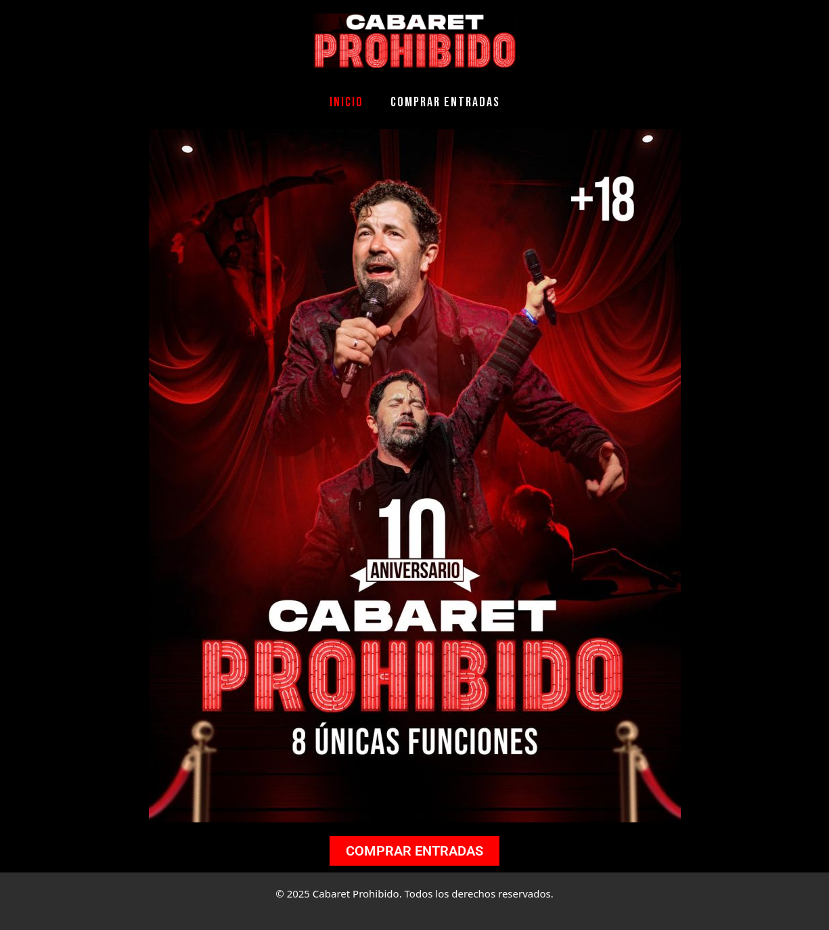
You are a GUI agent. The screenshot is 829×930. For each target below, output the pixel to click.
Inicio (346, 102)
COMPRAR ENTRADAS (445, 102)
